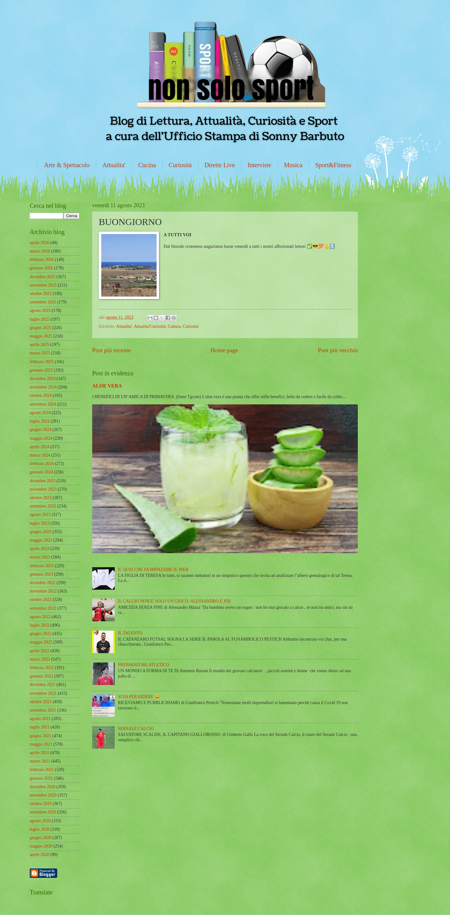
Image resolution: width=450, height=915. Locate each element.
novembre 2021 (43, 693)
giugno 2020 (40, 837)
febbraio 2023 (42, 565)
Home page (224, 350)
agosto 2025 (40, 310)
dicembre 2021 (42, 684)
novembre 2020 (43, 795)
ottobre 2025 (41, 293)
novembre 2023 (43, 489)
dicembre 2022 (42, 582)
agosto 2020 (40, 820)
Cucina (147, 165)
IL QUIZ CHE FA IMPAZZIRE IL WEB (153, 569)
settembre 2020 (43, 812)
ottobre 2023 (41, 497)
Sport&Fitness (333, 165)
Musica (293, 165)
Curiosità (180, 165)
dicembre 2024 (42, 378)
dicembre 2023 (42, 480)
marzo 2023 (40, 557)
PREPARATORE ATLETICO (143, 664)
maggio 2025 (41, 336)
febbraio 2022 (42, 667)
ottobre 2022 (41, 599)
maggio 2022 (41, 642)
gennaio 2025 (41, 370)
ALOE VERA (107, 385)
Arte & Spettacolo (67, 165)
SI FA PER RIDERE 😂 (139, 696)
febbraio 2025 (42, 361)
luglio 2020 (39, 829)
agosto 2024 (40, 412)
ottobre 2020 (41, 803)
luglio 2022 (39, 625)
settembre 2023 (43, 506)
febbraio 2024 (42, 463)
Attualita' (114, 165)
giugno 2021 (40, 735)
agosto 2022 (40, 616)
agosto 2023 (40, 514)
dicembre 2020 (42, 786)
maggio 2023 (41, 540)
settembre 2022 (43, 608)
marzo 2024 (40, 455)
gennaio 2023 (41, 574)
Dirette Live (219, 165)
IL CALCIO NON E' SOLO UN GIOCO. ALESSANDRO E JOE (174, 601)
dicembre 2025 (42, 276)
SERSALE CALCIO (136, 728)
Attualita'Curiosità (149, 326)
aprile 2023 (39, 548)
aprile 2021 (39, 752)
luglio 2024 (39, 421)
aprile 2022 (39, 650)
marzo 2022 (40, 659)
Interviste (259, 165)
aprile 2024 (39, 446)
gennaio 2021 (41, 778)
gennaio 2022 (41, 676)
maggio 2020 (41, 846)
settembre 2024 (43, 404)
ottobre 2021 (41, 701)
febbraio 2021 (42, 769)
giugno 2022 (40, 633)
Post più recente (111, 350)
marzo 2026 (40, 251)
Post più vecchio (338, 350)
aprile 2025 (39, 344)
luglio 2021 (39, 727)
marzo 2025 (40, 353)
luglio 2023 (39, 523)
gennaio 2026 (41, 268)
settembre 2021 (43, 710)
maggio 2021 (41, 744)
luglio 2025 (39, 319)
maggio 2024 (41, 438)
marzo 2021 (40, 761)
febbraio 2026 (42, 259)
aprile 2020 (39, 854)
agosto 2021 (40, 718)
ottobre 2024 (41, 395)
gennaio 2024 (41, 472)
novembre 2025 (43, 285)
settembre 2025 (43, 302)
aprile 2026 (39, 242)
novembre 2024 (43, 387)
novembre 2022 (43, 591)
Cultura (174, 326)
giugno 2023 (40, 531)
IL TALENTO (130, 633)
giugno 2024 (40, 429)
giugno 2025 (40, 327)
